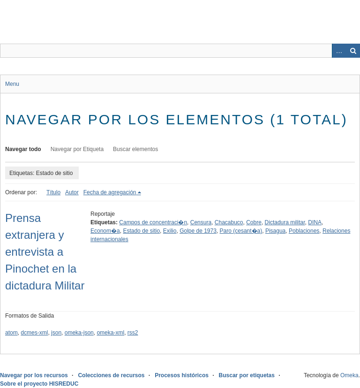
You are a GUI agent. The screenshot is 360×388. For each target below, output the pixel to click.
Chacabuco (229, 222)
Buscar (353, 51)
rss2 (133, 332)
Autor (72, 192)
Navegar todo (23, 149)
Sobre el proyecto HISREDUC (39, 383)
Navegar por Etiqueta (77, 149)
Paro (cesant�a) (241, 231)
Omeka (349, 375)
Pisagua (275, 231)
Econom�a (105, 231)
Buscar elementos (135, 149)
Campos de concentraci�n (153, 222)
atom (11, 332)
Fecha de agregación (109, 192)
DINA (315, 222)
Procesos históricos (182, 375)
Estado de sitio (141, 231)
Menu (12, 84)
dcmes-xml (34, 332)
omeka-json (79, 332)
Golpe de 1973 (198, 231)
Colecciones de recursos (111, 375)
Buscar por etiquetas (247, 375)
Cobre (254, 222)
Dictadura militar (285, 222)
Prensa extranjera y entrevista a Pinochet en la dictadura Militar (44, 252)
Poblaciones (304, 231)
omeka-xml (110, 332)
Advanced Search (339, 51)
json (56, 332)
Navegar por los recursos (34, 375)
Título (53, 192)
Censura (200, 222)
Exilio (170, 231)
